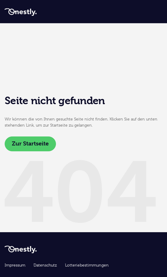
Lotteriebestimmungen (87, 265)
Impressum (15, 265)
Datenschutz (45, 265)
